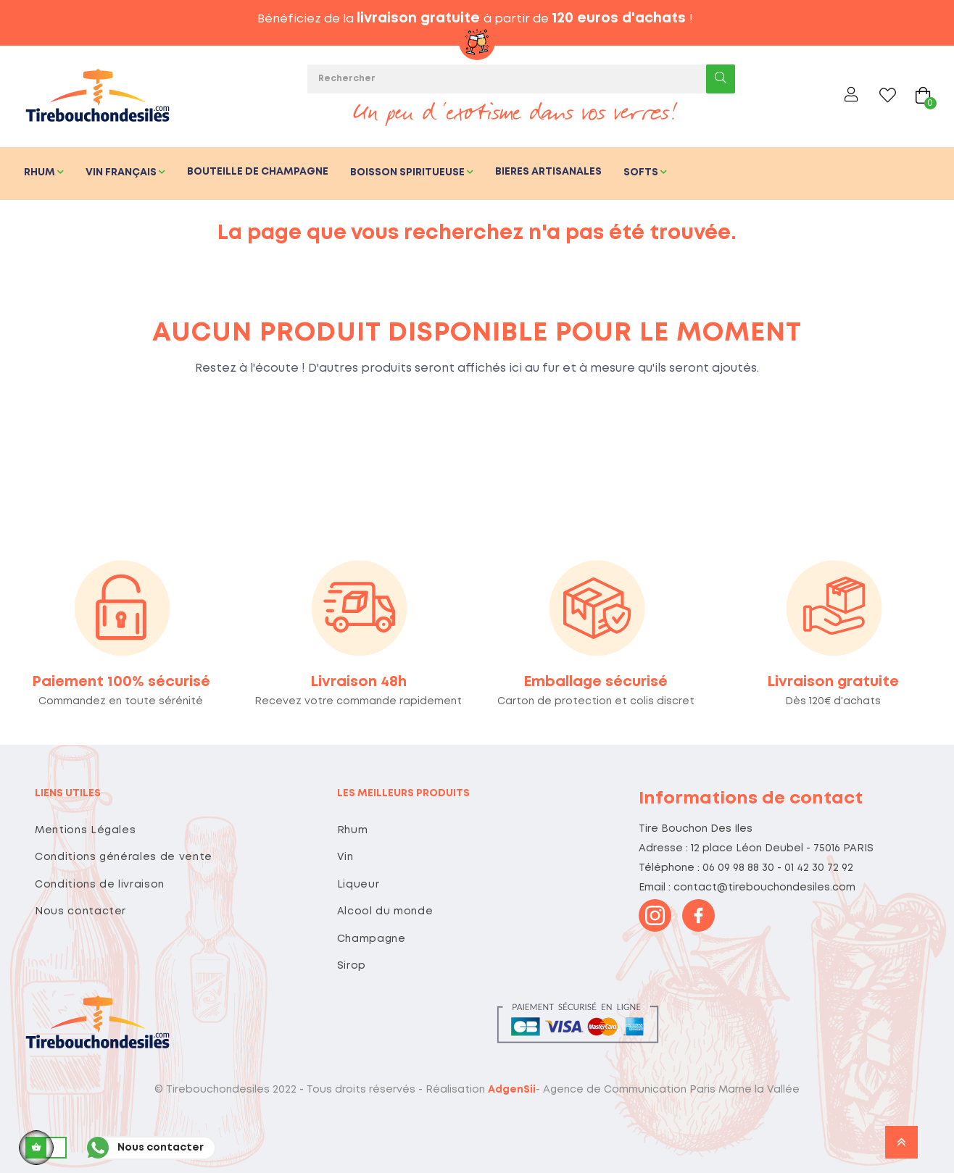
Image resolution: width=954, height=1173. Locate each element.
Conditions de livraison (100, 884)
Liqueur (358, 884)
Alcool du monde (385, 911)
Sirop (351, 965)
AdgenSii (512, 1089)
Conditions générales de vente (123, 857)
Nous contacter (80, 911)
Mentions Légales (85, 830)
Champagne (371, 939)
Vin (345, 857)
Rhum (352, 830)
